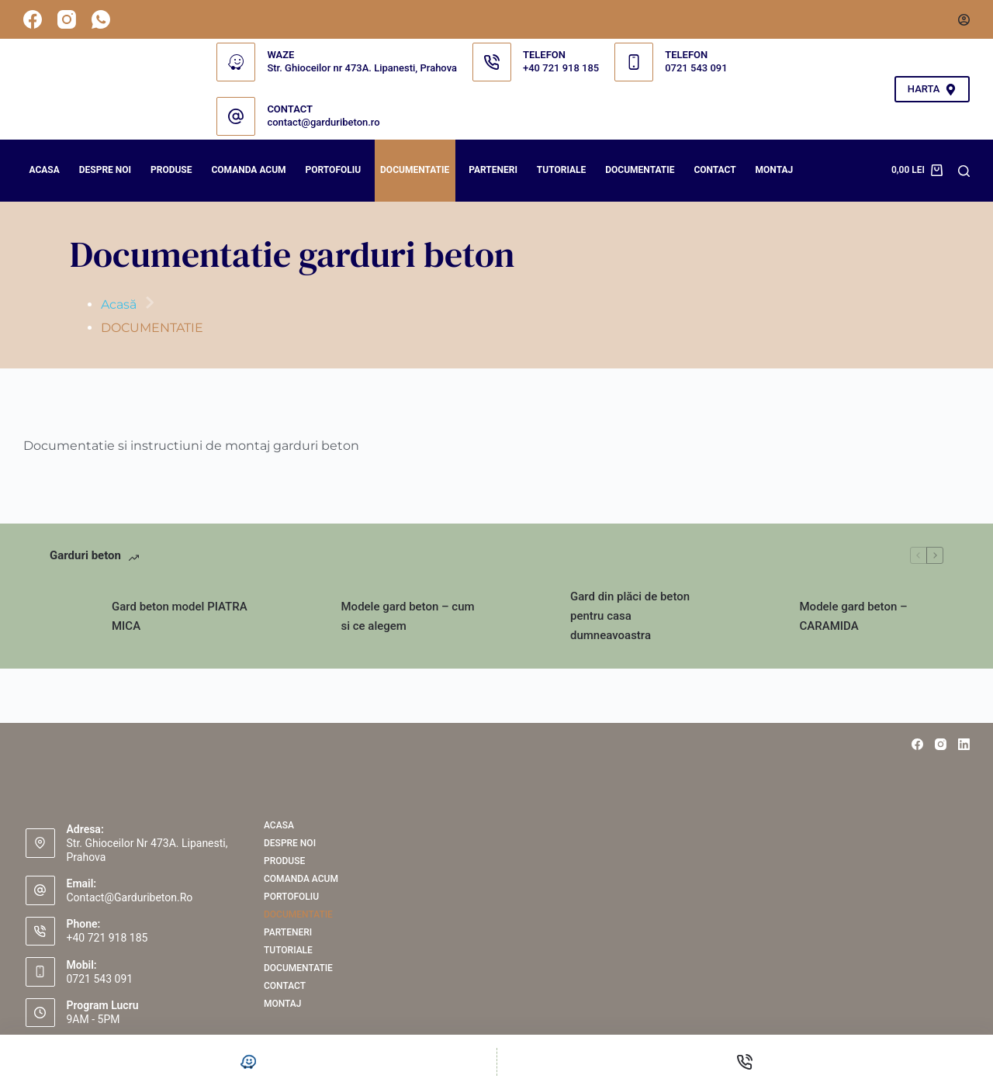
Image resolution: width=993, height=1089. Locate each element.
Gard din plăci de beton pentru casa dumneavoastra (630, 615)
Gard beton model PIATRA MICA (179, 616)
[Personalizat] (248, 1062)
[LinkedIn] (964, 744)
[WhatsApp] (101, 19)
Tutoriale (561, 169)
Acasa (44, 169)
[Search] (964, 171)
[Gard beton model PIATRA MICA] (73, 616)
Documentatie (639, 169)
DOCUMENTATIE (414, 169)
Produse (171, 169)
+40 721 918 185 (561, 68)
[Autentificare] (964, 20)
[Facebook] (32, 19)
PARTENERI (493, 169)
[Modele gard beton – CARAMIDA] (761, 616)
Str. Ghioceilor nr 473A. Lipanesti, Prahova (362, 68)
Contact (714, 169)
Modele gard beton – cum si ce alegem (408, 616)
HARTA (932, 89)
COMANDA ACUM (248, 169)
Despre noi (105, 169)
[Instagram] (66, 19)
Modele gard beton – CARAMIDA (854, 616)
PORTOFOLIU (334, 169)
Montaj (775, 169)
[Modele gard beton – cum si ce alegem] (302, 616)
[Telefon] (745, 1062)
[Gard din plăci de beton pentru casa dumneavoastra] (531, 616)
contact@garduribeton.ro (323, 122)
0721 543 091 (696, 68)
